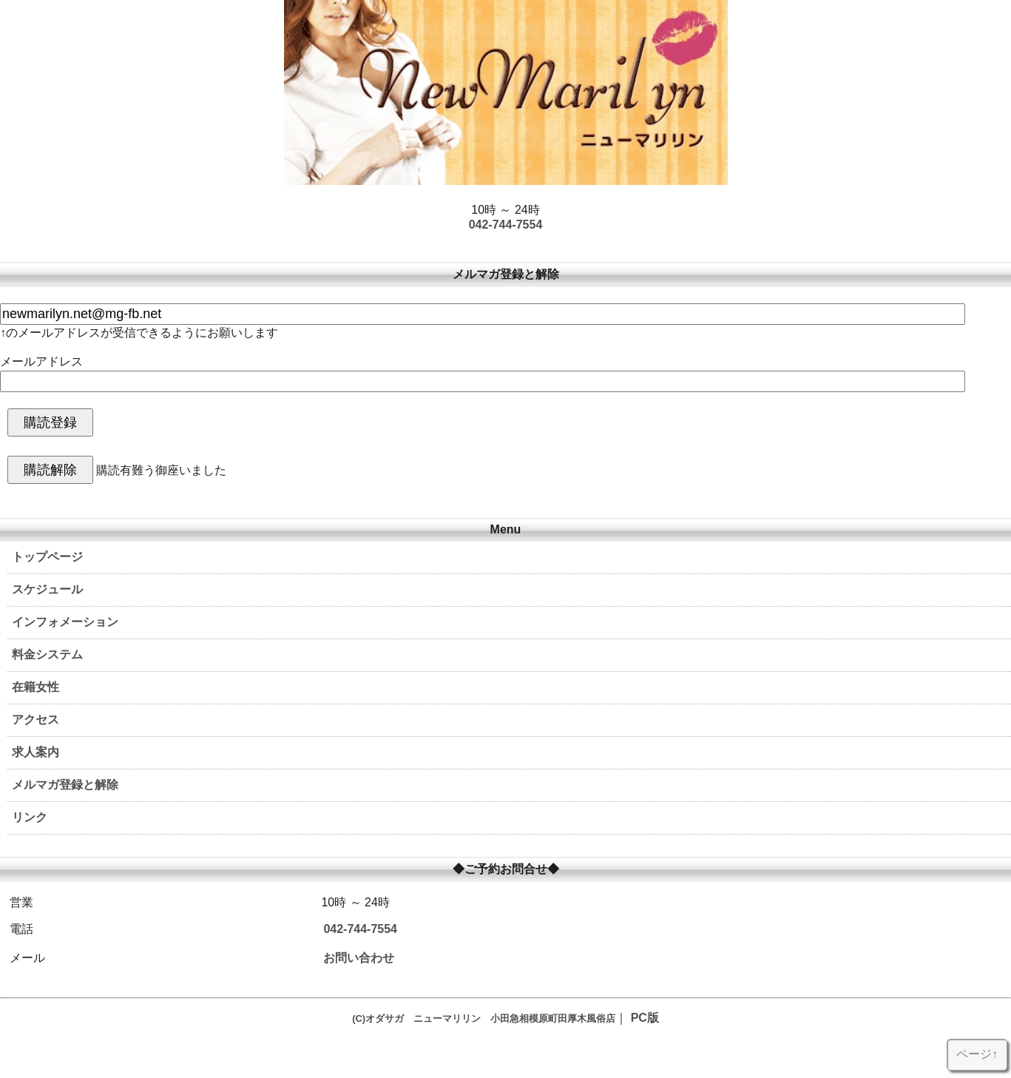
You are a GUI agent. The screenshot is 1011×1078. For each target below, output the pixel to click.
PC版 (645, 1017)
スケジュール (47, 589)
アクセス (35, 719)
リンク (29, 817)
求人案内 (35, 752)
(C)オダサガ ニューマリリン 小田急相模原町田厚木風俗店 (483, 1018)
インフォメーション (65, 622)
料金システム (47, 654)
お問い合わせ (358, 957)
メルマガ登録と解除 (65, 784)
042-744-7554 (506, 224)
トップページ (47, 556)
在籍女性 (35, 687)
